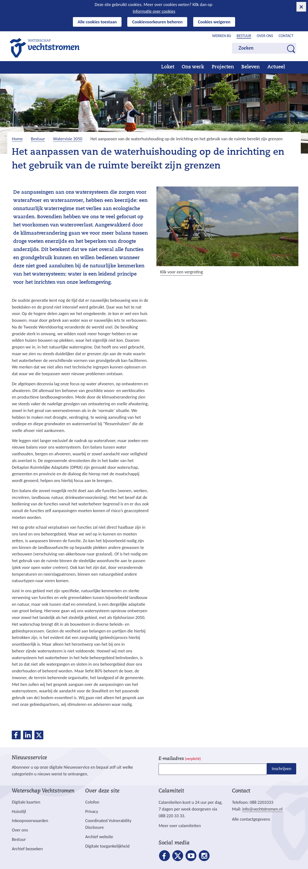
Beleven (250, 67)
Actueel (276, 67)
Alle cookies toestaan (97, 22)
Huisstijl (19, 811)
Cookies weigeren (214, 22)
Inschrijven (281, 769)
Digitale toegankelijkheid (107, 846)
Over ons (265, 35)
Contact (286, 35)
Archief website (99, 836)
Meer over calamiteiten (180, 825)
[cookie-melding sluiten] (301, 7)
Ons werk (193, 67)
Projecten (223, 67)
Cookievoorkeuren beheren (157, 22)
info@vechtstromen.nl (262, 809)
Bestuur (244, 35)
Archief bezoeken (27, 848)
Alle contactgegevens (251, 819)
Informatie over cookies (154, 11)
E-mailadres (180, 759)
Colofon (92, 802)
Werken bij (221, 35)
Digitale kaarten (26, 802)
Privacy (91, 811)
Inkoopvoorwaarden (30, 820)
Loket (167, 67)
